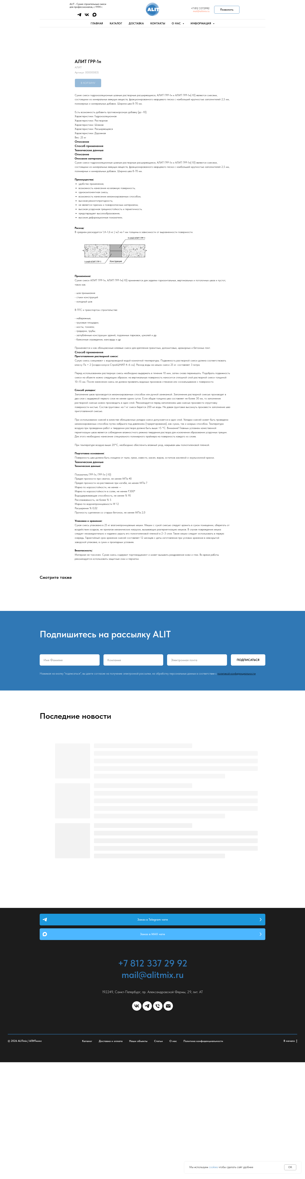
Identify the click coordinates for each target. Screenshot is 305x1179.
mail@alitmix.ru (201, 11)
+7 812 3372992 (200, 8)
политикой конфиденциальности (236, 790)
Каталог (116, 23)
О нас (173, 1157)
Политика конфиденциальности (203, 1157)
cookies (213, 1167)
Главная (97, 23)
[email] (168, 1122)
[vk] (86, 16)
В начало (290, 1158)
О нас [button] (177, 23)
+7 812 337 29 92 (152, 1080)
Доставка (136, 23)
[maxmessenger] (94, 16)
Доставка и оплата (111, 1157)
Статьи (158, 1157)
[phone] (157, 1122)
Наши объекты (138, 1157)
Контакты (157, 23)
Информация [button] (201, 23)
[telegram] (79, 16)
